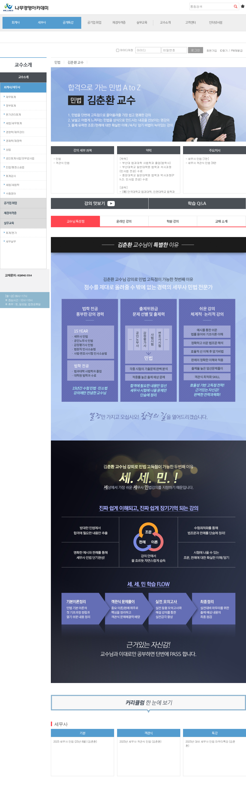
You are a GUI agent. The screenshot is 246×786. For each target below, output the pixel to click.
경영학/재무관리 (15, 132)
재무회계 (11, 97)
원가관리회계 (13, 114)
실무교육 (141, 22)
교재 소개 (221, 221)
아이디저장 (124, 50)
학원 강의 (173, 221)
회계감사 (11, 176)
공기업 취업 (94, 22)
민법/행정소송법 (15, 167)
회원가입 (212, 50)
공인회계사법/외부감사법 (20, 158)
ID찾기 (224, 50)
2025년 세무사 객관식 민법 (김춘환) (140, 741)
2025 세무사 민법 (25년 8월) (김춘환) (75, 741)
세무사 (42, 22)
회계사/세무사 (12, 87)
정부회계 (11, 105)
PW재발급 (237, 50)
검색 (235, 6)
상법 (8, 149)
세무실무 (11, 241)
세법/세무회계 (14, 123)
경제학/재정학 (14, 140)
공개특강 (68, 22)
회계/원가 (11, 233)
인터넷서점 (215, 22)
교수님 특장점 (75, 221)
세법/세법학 (12, 185)
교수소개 (165, 22)
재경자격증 (119, 22)
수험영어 (11, 193)
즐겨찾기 (242, 6)
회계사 (16, 22)
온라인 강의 (123, 221)
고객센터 (190, 22)
